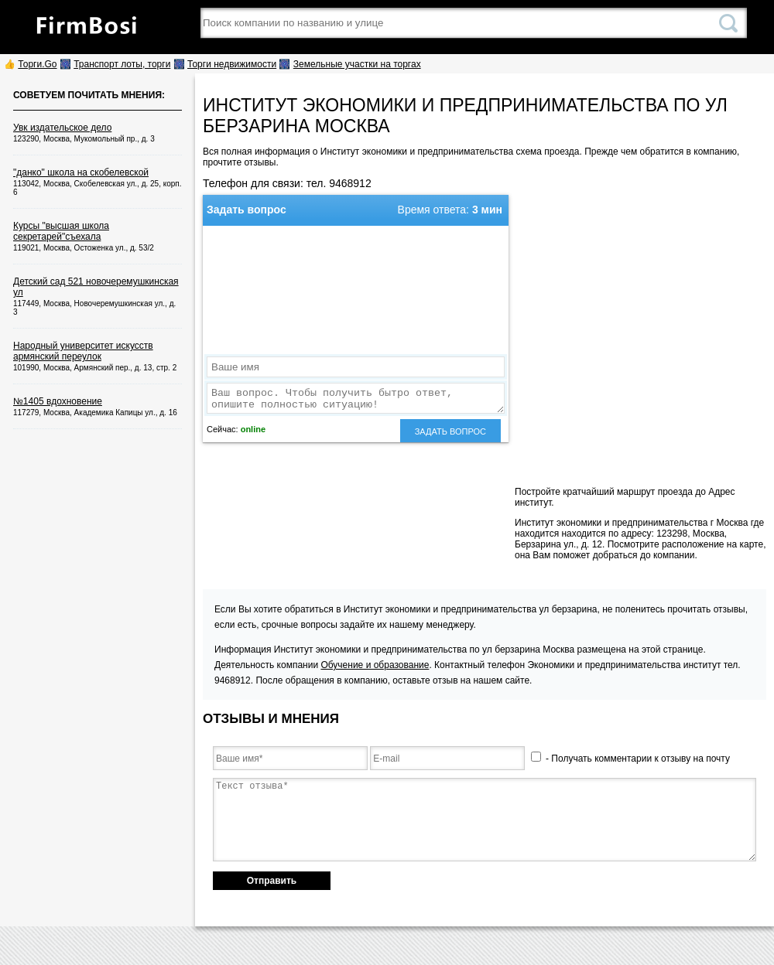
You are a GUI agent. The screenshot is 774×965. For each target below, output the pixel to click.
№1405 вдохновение (57, 401)
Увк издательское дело (62, 127)
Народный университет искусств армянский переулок (83, 351)
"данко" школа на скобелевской (81, 172)
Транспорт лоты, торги (122, 64)
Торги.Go (37, 64)
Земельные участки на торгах (357, 64)
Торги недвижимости (231, 64)
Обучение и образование (374, 665)
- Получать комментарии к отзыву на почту (630, 758)
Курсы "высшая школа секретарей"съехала (61, 231)
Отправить (271, 880)
